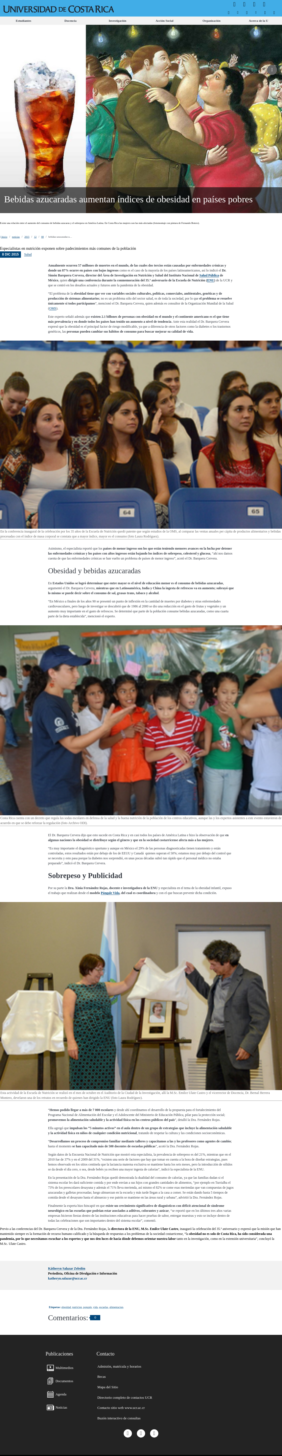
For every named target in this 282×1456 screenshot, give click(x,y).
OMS (52, 308)
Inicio (3, 236)
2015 (27, 236)
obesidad (66, 1307)
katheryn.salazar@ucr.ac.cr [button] (67, 1278)
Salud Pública (209, 275)
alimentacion (116, 1307)
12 (35, 236)
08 (42, 236)
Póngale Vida (110, 893)
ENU (210, 280)
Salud (28, 254)
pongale (87, 1307)
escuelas (103, 1307)
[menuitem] (228, 12)
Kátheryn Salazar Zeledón (66, 1268)
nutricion (77, 1307)
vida (95, 1307)
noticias (16, 236)
